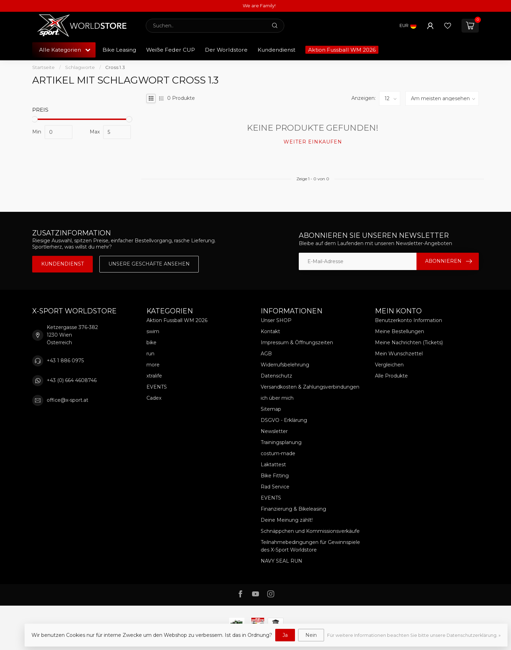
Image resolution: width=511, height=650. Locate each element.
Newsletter (274, 431)
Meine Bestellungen (399, 331)
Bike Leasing (119, 49)
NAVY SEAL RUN (281, 561)
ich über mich (277, 398)
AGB (266, 353)
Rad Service (275, 487)
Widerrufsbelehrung (285, 365)
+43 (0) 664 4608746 (72, 380)
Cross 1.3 (115, 67)
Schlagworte (80, 67)
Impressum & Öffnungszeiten (297, 342)
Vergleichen (389, 365)
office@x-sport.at (67, 400)
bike (151, 342)
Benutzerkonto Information (408, 320)
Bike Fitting (275, 476)
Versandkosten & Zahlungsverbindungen (310, 387)
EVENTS (156, 387)
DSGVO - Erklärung (284, 420)
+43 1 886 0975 (65, 360)
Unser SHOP (276, 320)
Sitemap (271, 409)
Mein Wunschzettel (399, 353)
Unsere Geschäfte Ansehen (149, 264)
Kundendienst (276, 49)
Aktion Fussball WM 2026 (342, 49)
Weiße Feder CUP (170, 49)
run (150, 353)
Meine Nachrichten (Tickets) (409, 342)
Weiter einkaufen (313, 142)
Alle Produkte (391, 376)
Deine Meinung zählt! (287, 520)
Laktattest (273, 464)
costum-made (278, 453)
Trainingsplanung (281, 442)
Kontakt (270, 331)
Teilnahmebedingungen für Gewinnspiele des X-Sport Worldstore (310, 546)
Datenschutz (276, 376)
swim (152, 331)
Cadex (153, 398)
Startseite (43, 67)
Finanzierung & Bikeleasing (293, 509)
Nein (311, 635)
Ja (285, 635)
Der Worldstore (226, 49)
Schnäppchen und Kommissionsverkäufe (310, 531)
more (153, 365)
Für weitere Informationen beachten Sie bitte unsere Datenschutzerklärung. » (414, 635)
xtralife (154, 376)
